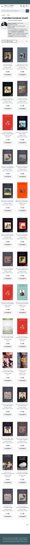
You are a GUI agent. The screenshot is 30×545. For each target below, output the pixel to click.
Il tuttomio (22, 371)
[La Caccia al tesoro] (22, 103)
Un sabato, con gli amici (7, 473)
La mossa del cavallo (7, 337)
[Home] (3, 15)
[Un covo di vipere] (7, 69)
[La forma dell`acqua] (7, 442)
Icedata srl (18, 541)
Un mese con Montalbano (8, 201)
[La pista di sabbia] (22, 171)
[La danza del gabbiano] (22, 510)
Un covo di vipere (7, 65)
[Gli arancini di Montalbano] (22, 205)
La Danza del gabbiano (7, 167)
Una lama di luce (22, 405)
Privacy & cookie (24, 541)
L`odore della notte (22, 269)
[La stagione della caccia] (7, 103)
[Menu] (2, 6)
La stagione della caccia (7, 99)
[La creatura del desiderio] (22, 476)
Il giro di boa (22, 133)
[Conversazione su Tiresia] (22, 69)
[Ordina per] (12, 41)
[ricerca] (15, 10)
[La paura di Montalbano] (7, 137)
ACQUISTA (7, 74)
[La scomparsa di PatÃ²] (22, 307)
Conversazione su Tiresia (22, 65)
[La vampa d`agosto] (7, 273)
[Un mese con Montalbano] (7, 205)
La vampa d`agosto (7, 269)
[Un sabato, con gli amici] (7, 476)
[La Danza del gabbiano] (7, 171)
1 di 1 (26, 41)
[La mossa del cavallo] (7, 341)
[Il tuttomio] (22, 375)
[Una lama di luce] (22, 409)
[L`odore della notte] (22, 273)
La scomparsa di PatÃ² (22, 303)
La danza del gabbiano (22, 507)
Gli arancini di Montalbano (23, 201)
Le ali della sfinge (7, 405)
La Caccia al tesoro (22, 99)
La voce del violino (22, 235)
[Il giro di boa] (22, 137)
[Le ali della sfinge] (7, 409)
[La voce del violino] (22, 239)
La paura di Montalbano (7, 133)
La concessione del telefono (9, 235)
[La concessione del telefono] (7, 239)
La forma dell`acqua (7, 439)
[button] (27, 6)
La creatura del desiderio (22, 473)
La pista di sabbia (22, 167)
